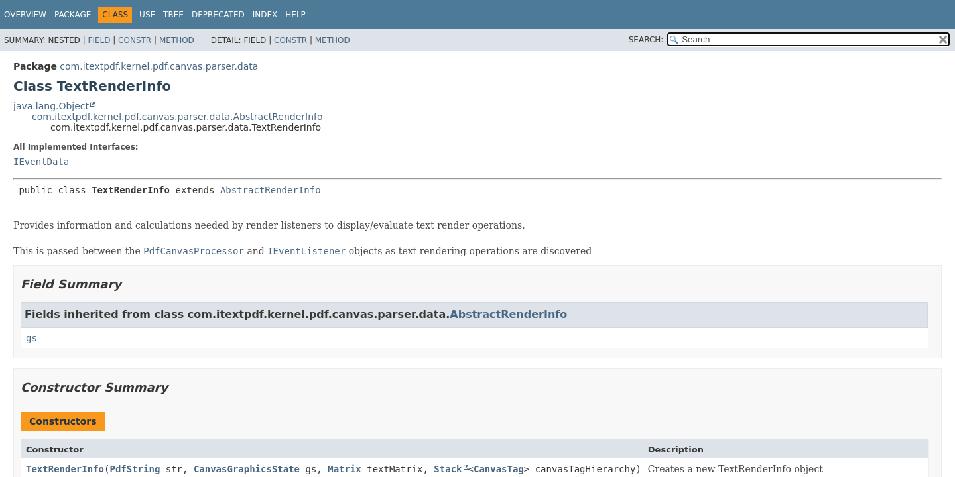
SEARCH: (646, 39)
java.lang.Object (51, 106)
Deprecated (218, 14)
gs (31, 338)
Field (99, 40)
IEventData (41, 161)
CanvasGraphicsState (247, 469)
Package (72, 14)
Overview (25, 14)
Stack (448, 469)
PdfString (134, 469)
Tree (173, 14)
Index (265, 14)
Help (295, 14)
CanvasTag (499, 469)
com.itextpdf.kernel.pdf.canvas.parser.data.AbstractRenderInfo (177, 116)
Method (176, 40)
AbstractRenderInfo (270, 190)
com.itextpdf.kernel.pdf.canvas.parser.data (159, 66)
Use (147, 14)
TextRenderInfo (65, 469)
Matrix (344, 469)
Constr (134, 40)
